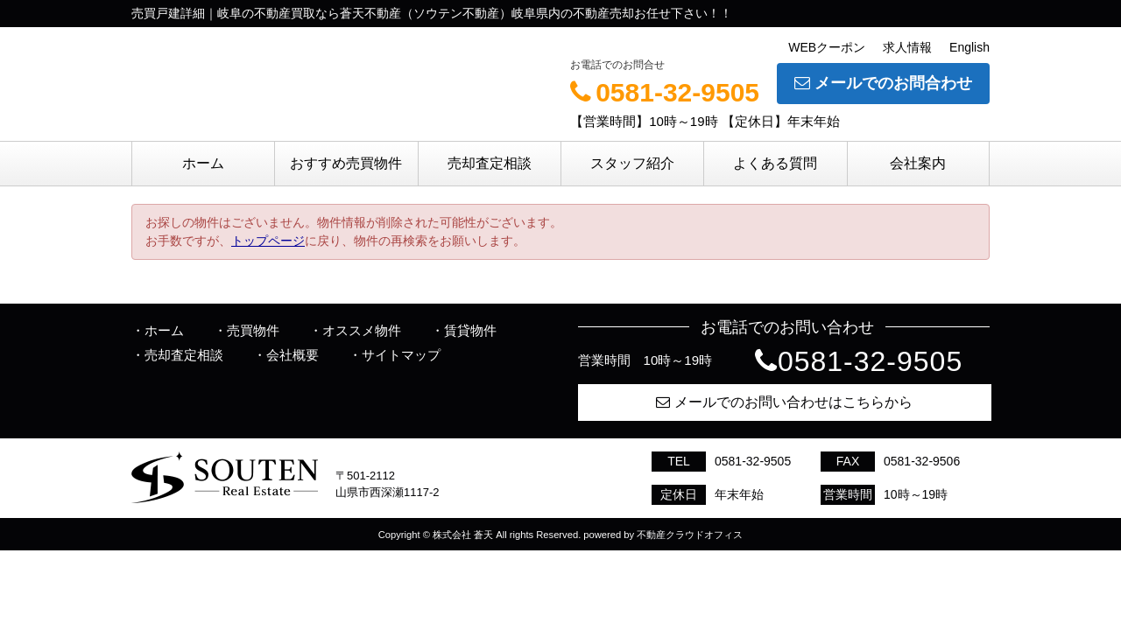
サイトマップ (401, 354)
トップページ (268, 241)
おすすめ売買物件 (346, 163)
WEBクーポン (826, 47)
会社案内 (918, 163)
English (969, 47)
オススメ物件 (361, 330)
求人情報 (907, 47)
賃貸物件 (470, 330)
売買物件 (253, 330)
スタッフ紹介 (632, 163)
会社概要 (292, 354)
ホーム (203, 163)
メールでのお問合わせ (883, 83)
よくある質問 (775, 163)
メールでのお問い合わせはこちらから (784, 402)
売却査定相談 (490, 163)
